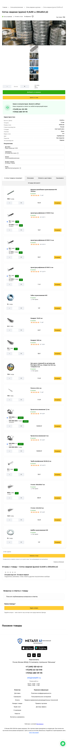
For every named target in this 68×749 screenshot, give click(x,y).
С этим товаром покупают (13, 178)
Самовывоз (60, 178)
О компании (17, 710)
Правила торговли (41, 703)
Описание (30, 178)
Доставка (17, 693)
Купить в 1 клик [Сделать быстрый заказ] (34, 97)
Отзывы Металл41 (34, 183)
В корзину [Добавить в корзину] (57, 203)
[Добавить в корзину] (34, 92)
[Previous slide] (5, 33)
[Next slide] (63, 33)
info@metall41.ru (34, 678)
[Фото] (34, 32)
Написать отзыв (34, 555)
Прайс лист (17, 707)
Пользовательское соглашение (41, 696)
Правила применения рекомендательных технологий (41, 700)
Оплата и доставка (44, 178)
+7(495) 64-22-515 (20, 109)
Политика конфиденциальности (41, 693)
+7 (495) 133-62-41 (34, 667)
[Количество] (15, 86)
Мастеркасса (39, 724)
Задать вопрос (34, 608)
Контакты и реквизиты (17, 717)
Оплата (17, 700)
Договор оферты (41, 707)
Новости (17, 713)
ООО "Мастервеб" (34, 732)
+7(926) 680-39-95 (20, 112)
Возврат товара (17, 703)
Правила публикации (59, 561)
